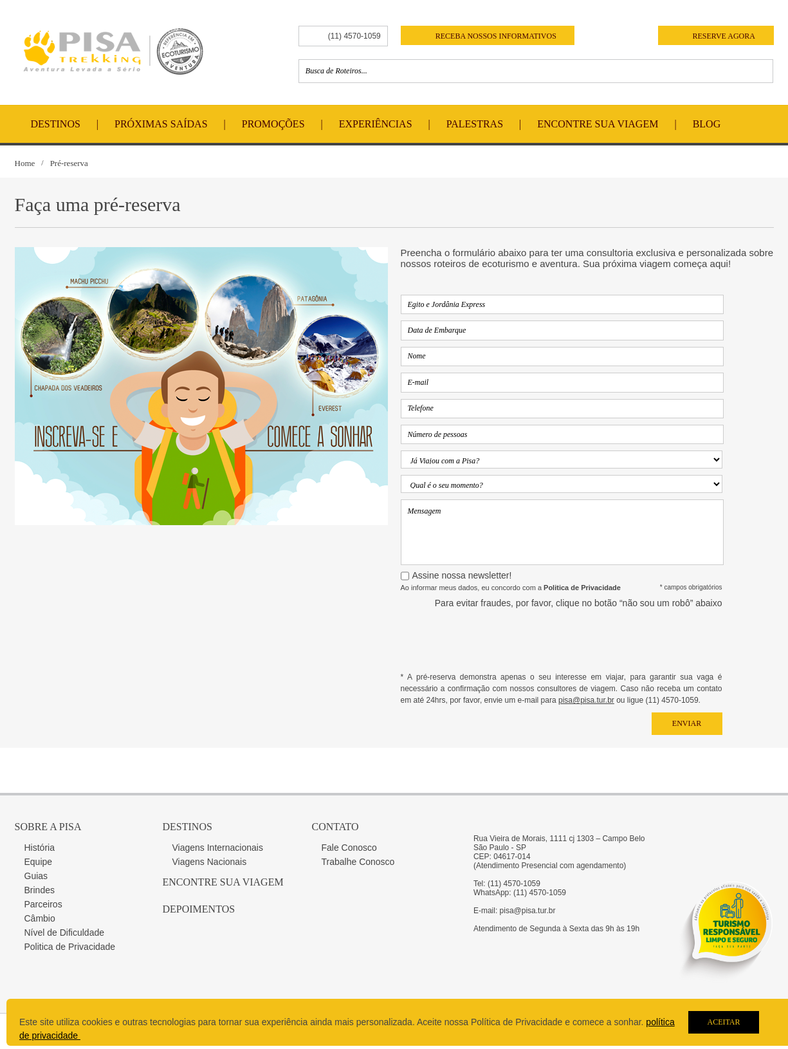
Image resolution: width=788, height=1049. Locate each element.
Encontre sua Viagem (223, 882)
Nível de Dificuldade (64, 932)
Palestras (474, 123)
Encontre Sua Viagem (597, 123)
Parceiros (43, 904)
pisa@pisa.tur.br (586, 700)
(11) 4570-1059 (354, 36)
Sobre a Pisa (48, 826)
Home (25, 163)
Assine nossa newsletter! (462, 575)
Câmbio (39, 918)
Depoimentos (199, 909)
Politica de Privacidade (70, 947)
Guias (36, 876)
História (39, 847)
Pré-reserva (69, 163)
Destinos (55, 123)
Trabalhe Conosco (358, 862)
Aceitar (723, 1021)
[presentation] (624, 640)
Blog (707, 123)
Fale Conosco (349, 847)
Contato (335, 826)
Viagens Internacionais (217, 847)
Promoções (273, 123)
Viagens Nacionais (209, 862)
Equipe (38, 862)
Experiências (375, 123)
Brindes (39, 890)
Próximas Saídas (161, 123)
